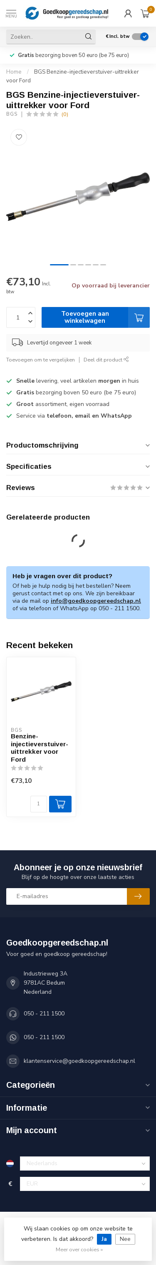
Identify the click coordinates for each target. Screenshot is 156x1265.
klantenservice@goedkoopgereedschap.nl (79, 1061)
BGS (11, 114)
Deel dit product (106, 359)
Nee (125, 1239)
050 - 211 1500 (44, 1013)
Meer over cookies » (79, 1249)
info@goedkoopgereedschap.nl (96, 601)
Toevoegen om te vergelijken (40, 359)
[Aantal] (38, 804)
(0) (65, 114)
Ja (104, 1239)
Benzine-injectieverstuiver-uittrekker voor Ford (39, 747)
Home (14, 72)
